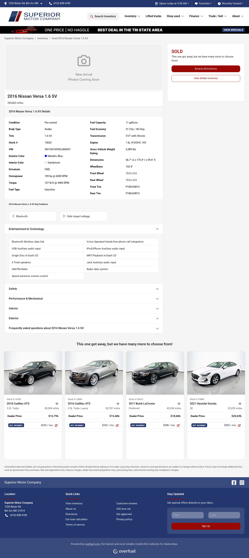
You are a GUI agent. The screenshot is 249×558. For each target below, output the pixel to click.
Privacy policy (124, 519)
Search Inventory (103, 16)
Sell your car (123, 508)
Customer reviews (126, 503)
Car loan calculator (76, 519)
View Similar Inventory (206, 78)
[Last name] (224, 515)
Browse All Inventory (206, 68)
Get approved (124, 514)
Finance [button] (194, 16)
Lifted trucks (153, 16)
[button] (24, 3)
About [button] (236, 16)
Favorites (202, 4)
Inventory (42, 38)
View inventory (74, 503)
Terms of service (75, 524)
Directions (71, 514)
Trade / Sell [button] (216, 16)
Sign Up (206, 526)
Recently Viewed (229, 4)
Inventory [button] (130, 16)
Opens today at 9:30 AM (171, 4)
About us (71, 508)
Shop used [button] (173, 16)
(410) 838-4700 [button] (59, 3)
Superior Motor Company (19, 38)
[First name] (187, 515)
